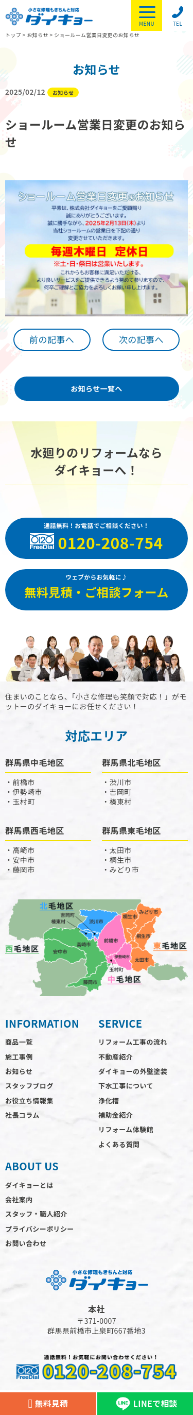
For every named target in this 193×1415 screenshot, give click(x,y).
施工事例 (19, 1057)
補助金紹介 (115, 1115)
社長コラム (22, 1115)
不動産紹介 (115, 1057)
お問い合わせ (25, 1243)
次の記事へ (141, 339)
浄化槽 (108, 1100)
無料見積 (48, 1403)
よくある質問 (118, 1144)
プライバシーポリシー (39, 1229)
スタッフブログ (29, 1085)
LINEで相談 (145, 1403)
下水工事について (125, 1085)
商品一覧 (19, 1042)
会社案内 (19, 1199)
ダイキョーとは (29, 1185)
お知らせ (18, 1071)
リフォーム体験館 (125, 1129)
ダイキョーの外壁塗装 (132, 1071)
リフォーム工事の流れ (132, 1042)
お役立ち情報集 (29, 1100)
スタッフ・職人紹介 (36, 1214)
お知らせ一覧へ (96, 388)
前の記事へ (51, 339)
